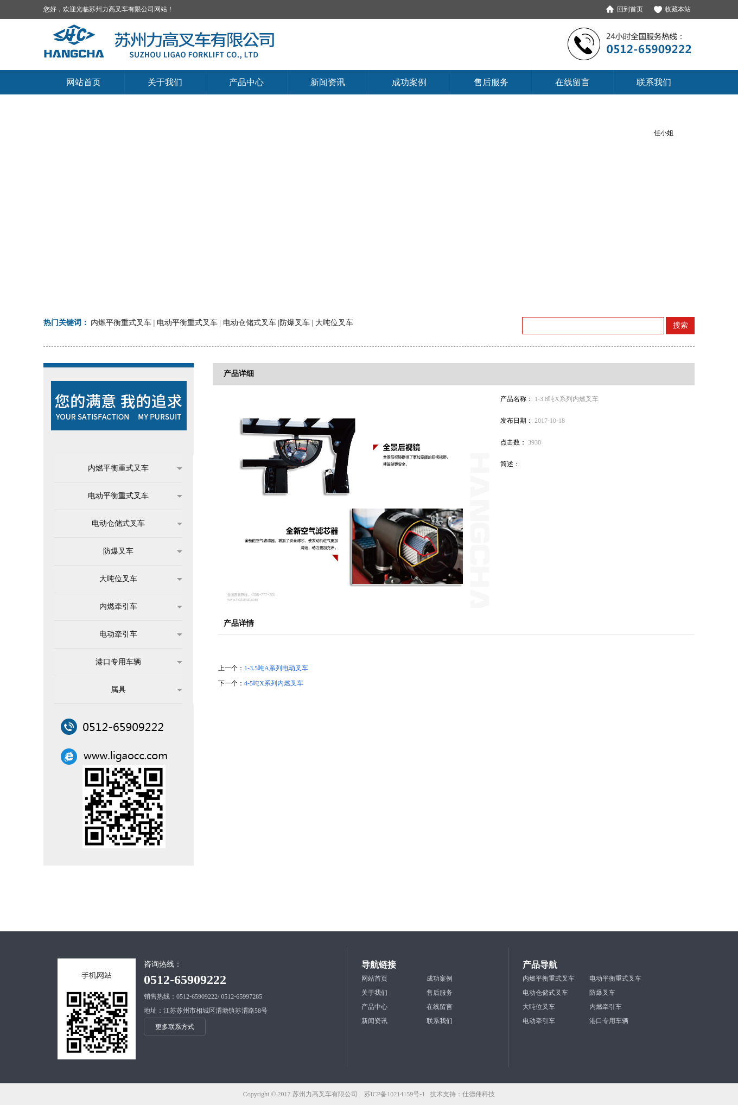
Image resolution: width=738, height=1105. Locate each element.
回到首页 (630, 9)
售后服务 (440, 992)
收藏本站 (678, 9)
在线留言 (440, 1007)
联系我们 (440, 1021)
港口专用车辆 (133, 662)
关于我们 (374, 992)
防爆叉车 (137, 551)
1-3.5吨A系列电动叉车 (276, 668)
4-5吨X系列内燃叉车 (273, 683)
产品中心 (374, 1007)
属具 (141, 689)
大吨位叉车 (135, 579)
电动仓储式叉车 (131, 523)
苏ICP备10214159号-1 (394, 1094)
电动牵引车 (135, 634)
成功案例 (440, 978)
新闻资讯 (374, 1021)
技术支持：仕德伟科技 (462, 1094)
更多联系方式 (174, 1027)
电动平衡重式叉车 (129, 496)
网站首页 (374, 978)
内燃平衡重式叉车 (129, 468)
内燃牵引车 (135, 606)
